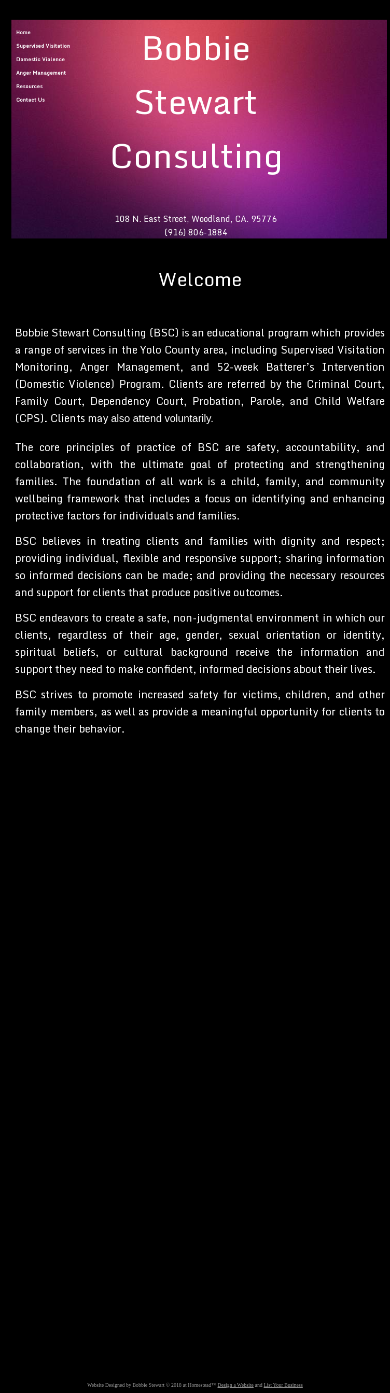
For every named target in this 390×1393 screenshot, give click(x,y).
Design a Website (235, 1385)
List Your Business (282, 1385)
